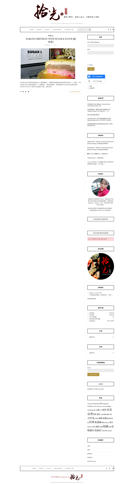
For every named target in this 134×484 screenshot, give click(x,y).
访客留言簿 (104, 153)
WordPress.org (91, 461)
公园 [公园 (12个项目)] (97, 410)
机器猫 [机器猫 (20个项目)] (98, 422)
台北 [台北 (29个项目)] (109, 409)
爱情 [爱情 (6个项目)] (88, 427)
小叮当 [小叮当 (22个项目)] (90, 418)
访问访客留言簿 (91, 298)
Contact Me (69, 29)
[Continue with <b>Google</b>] (96, 81)
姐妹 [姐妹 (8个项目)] (104, 414)
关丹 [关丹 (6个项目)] (101, 410)
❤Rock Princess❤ (91, 153)
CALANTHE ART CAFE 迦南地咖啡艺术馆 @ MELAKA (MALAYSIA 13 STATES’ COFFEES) (99, 119)
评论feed (89, 457)
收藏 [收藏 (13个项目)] (105, 418)
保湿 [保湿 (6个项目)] (94, 410)
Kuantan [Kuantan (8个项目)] (90, 406)
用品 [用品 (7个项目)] (94, 427)
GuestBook (57, 29)
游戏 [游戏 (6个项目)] (106, 422)
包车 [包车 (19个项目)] (104, 409)
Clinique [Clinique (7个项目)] (89, 403)
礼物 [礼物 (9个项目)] (101, 427)
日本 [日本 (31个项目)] (91, 422)
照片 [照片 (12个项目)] (111, 422)
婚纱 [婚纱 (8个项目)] (107, 414)
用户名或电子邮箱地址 (93, 42)
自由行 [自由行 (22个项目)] (98, 430)
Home (32, 29)
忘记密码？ (92, 88)
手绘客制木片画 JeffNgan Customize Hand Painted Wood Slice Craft (98, 105)
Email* (100, 369)
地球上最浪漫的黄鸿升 (93, 114)
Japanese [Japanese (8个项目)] (106, 403)
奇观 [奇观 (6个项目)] (102, 414)
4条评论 (55, 45)
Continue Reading (75, 91)
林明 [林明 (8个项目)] (103, 422)
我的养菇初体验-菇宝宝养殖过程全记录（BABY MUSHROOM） (100, 124)
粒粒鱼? (89, 141)
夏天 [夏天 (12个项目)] (99, 414)
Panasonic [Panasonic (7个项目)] (99, 406)
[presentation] (101, 59)
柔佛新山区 (51, 35)
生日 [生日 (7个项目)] (91, 427)
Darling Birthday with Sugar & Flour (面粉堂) (51, 40)
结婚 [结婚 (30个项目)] (105, 426)
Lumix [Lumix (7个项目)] (94, 406)
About (39, 29)
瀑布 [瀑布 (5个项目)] (108, 422)
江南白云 (89, 158)
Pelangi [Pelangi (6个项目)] (104, 406)
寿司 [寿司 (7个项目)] (111, 414)
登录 (91, 68)
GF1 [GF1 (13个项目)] (101, 403)
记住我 (90, 65)
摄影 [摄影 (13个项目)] (101, 418)
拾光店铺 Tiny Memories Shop (95, 389)
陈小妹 (89, 147)
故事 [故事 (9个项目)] (108, 418)
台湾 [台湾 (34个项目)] (90, 413)
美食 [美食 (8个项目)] (109, 427)
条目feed (89, 453)
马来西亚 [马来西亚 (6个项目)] (109, 430)
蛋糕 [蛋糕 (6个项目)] (103, 430)
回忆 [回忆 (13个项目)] (95, 414)
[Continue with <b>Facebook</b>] (96, 76)
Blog (47, 29)
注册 (90, 86)
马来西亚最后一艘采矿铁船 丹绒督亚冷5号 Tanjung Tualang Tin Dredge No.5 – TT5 (98, 110)
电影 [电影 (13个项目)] (97, 426)
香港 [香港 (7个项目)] (105, 430)
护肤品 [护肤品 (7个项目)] (97, 418)
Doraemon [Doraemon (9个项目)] (95, 403)
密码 (88, 49)
